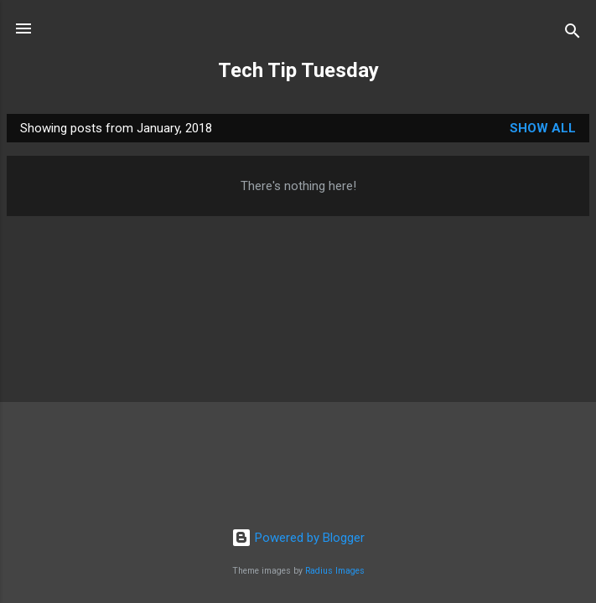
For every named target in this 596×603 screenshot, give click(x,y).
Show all (543, 128)
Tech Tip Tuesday (298, 70)
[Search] (572, 33)
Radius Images (335, 570)
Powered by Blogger (298, 537)
